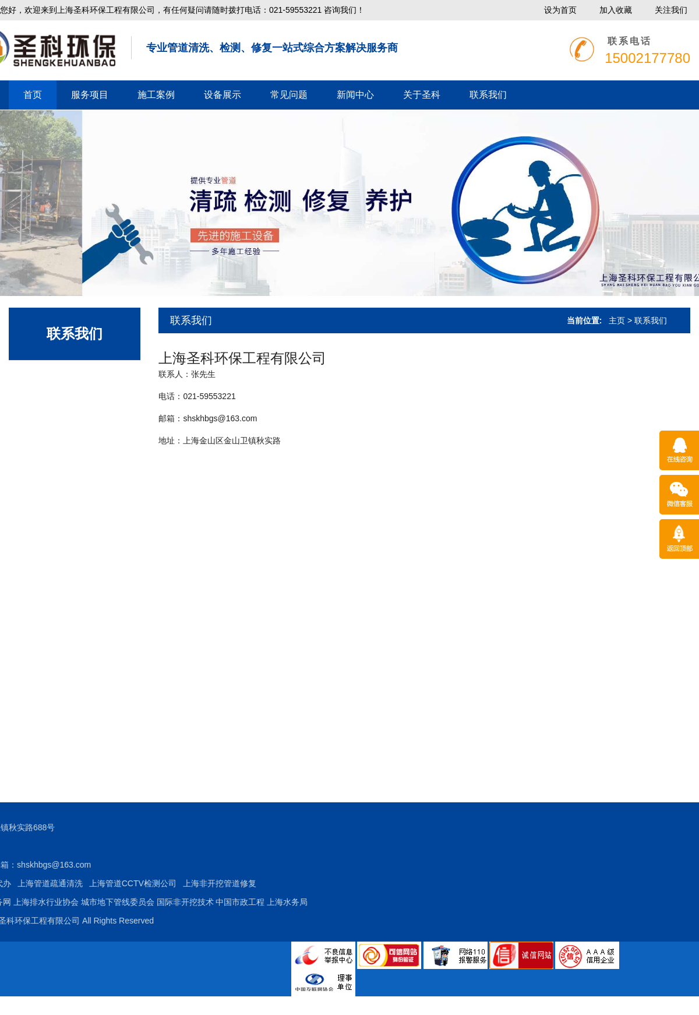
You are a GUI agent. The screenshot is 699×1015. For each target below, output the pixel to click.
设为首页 (560, 10)
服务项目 (89, 95)
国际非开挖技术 (41, 902)
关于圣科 (421, 95)
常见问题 (289, 95)
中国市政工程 (97, 902)
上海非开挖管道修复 (76, 883)
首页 (32, 95)
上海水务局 (144, 902)
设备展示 (222, 95)
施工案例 (156, 95)
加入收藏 (615, 10)
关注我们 (671, 10)
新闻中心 (355, 95)
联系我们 (488, 95)
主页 (617, 320)
